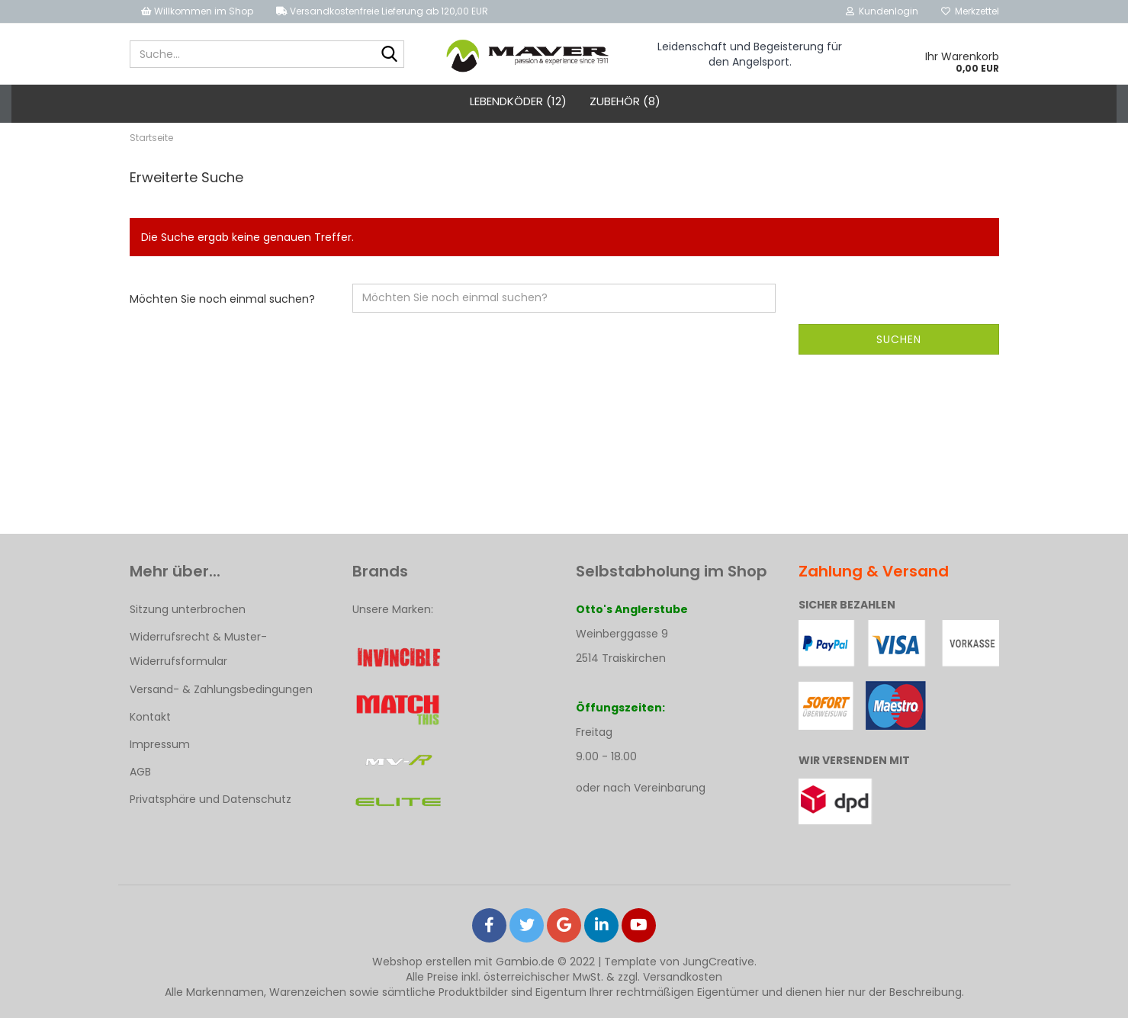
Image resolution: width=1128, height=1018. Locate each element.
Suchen (898, 339)
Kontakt (150, 716)
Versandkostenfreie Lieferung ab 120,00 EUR (382, 11)
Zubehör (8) (625, 101)
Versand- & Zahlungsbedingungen (221, 689)
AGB (140, 771)
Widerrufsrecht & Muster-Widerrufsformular (198, 649)
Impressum (160, 744)
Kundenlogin (882, 11)
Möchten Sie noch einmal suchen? (222, 299)
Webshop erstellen (421, 961)
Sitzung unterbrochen (188, 609)
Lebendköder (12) (518, 101)
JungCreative (718, 961)
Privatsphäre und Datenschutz (210, 799)
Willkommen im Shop (197, 11)
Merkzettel (970, 11)
